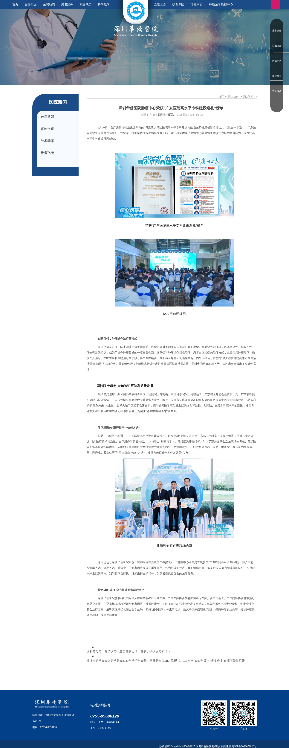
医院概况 (30, 4)
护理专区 (178, 4)
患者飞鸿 (47, 154)
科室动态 (85, 4)
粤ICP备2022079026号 (244, 746)
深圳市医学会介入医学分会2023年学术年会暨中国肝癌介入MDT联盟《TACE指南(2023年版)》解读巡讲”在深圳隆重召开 (166, 660)
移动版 (216, 746)
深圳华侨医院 (166, 114)
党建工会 (160, 4)
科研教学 (104, 4)
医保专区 (276, 61)
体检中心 (197, 4)
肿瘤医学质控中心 (221, 4)
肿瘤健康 (226, 746)
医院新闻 (47, 117)
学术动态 (47, 141)
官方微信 (276, 91)
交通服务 (276, 45)
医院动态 (49, 4)
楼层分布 (276, 76)
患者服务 (276, 30)
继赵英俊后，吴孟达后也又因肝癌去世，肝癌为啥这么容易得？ (128, 651)
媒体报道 (47, 129)
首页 (15, 4)
